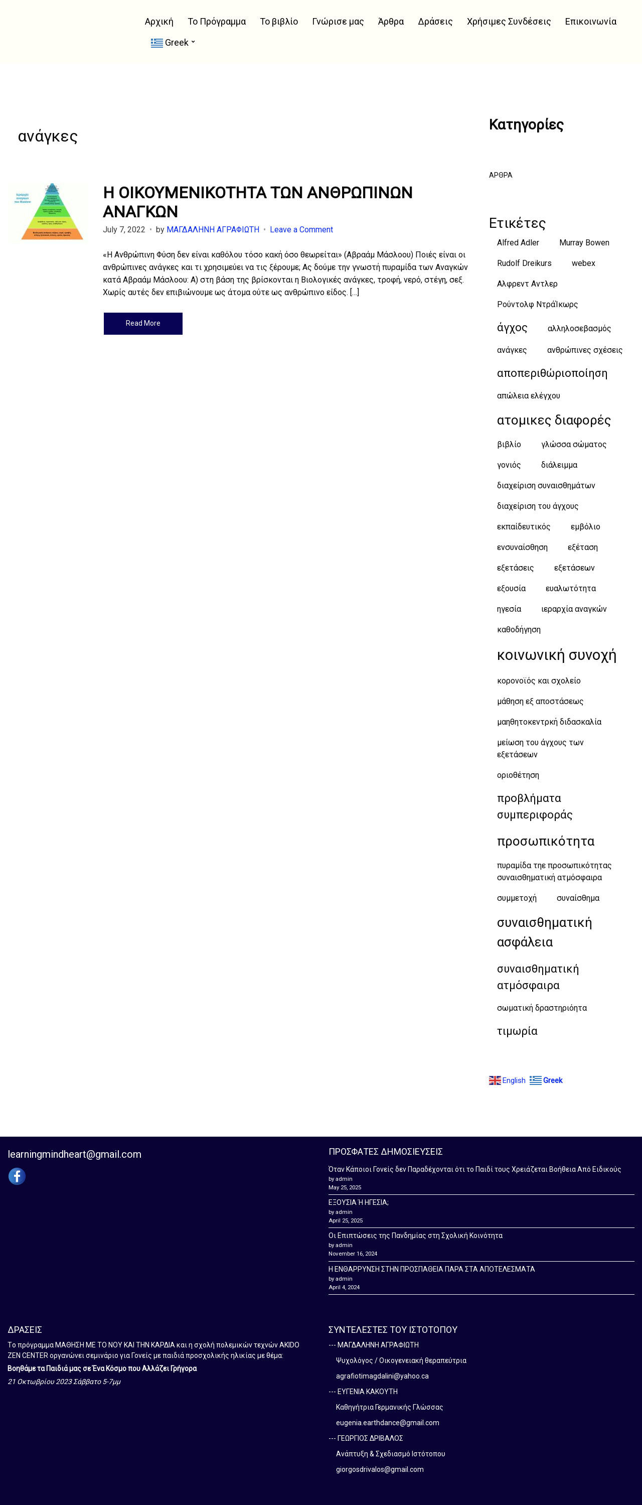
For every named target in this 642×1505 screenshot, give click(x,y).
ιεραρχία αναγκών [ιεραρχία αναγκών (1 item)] (574, 609)
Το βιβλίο (279, 21)
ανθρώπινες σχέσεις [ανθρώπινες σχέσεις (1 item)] (585, 350)
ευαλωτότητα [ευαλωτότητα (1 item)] (571, 588)
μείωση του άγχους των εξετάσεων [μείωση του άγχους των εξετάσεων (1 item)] (540, 748)
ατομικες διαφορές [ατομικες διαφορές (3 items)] (554, 420)
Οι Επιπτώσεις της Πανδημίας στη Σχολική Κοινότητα (416, 1236)
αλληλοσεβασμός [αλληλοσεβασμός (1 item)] (579, 328)
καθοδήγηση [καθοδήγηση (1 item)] (519, 629)
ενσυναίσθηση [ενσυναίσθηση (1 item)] (522, 547)
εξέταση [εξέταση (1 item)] (583, 547)
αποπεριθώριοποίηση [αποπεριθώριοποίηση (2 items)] (552, 373)
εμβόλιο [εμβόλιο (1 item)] (585, 526)
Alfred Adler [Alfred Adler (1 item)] (518, 242)
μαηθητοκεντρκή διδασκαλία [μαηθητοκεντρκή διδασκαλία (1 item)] (549, 722)
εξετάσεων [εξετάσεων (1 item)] (574, 568)
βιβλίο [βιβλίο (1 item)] (509, 444)
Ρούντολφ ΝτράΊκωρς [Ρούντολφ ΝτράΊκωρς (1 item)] (537, 304)
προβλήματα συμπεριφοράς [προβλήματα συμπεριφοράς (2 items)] (535, 806)
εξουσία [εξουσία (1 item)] (511, 588)
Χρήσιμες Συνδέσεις (509, 21)
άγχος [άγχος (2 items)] (512, 327)
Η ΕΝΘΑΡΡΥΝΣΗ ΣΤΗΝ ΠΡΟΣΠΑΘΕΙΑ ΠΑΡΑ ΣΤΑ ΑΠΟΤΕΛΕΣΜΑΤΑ (432, 1269)
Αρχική (159, 21)
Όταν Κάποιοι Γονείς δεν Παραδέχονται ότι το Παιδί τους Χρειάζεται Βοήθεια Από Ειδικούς (475, 1169)
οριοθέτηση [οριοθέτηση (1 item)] (518, 775)
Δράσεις (435, 21)
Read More (143, 323)
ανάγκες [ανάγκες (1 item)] (512, 350)
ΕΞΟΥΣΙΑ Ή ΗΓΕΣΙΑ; (359, 1202)
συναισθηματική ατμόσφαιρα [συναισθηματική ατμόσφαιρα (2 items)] (538, 977)
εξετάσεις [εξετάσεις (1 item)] (515, 568)
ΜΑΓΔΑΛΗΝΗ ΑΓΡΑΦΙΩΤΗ (213, 229)
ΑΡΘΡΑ (501, 175)
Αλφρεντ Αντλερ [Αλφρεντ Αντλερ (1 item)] (527, 284)
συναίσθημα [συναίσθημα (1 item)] (578, 898)
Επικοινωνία (590, 21)
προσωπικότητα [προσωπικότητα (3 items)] (545, 841)
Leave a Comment (301, 229)
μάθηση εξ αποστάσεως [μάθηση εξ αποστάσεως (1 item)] (540, 701)
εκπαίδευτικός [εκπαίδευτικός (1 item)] (524, 526)
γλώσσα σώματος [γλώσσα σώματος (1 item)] (574, 444)
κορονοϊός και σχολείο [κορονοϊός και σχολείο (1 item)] (539, 681)
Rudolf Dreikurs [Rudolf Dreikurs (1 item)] (524, 263)
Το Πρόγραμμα (217, 21)
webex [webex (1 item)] (583, 263)
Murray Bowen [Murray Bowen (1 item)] (584, 242)
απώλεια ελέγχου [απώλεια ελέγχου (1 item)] (528, 395)
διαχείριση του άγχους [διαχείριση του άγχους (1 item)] (538, 506)
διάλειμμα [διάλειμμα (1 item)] (559, 465)
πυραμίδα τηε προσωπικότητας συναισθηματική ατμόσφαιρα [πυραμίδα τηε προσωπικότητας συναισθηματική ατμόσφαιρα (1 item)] (554, 871)
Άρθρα (391, 21)
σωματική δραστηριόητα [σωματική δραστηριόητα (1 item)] (542, 1008)
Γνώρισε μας (338, 21)
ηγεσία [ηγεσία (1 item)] (509, 609)
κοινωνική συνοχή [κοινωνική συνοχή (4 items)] (557, 654)
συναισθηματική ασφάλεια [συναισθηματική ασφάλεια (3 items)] (544, 932)
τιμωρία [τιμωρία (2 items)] (517, 1031)
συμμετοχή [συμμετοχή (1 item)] (517, 898)
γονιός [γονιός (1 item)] (509, 465)
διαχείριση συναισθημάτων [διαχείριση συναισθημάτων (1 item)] (546, 485)
